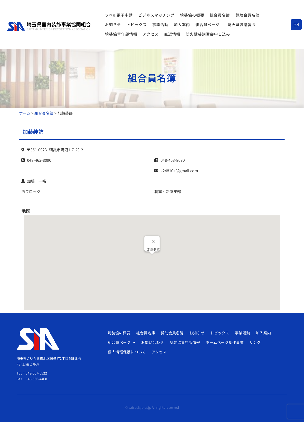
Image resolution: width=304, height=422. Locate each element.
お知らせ (113, 24)
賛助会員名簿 (247, 15)
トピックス (137, 24)
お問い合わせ (152, 342)
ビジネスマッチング (156, 15)
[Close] (154, 241)
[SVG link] (49, 26)
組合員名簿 (220, 15)
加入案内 (182, 24)
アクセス (151, 34)
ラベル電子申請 (118, 15)
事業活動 (160, 24)
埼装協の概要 (192, 15)
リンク (254, 342)
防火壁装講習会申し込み (208, 34)
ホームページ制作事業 (224, 342)
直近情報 (172, 34)
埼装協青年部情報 (121, 34)
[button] (152, 258)
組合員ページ (208, 24)
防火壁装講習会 (242, 24)
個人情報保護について (127, 352)
